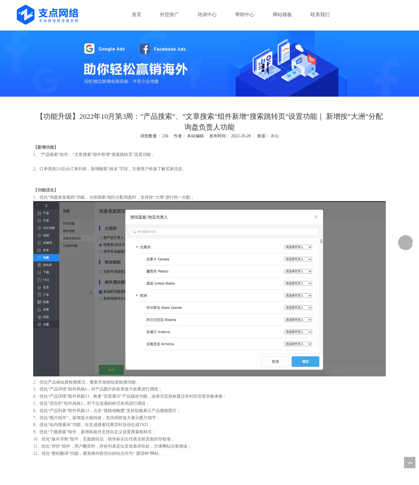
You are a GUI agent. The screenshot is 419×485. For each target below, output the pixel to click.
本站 (274, 136)
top (409, 462)
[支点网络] (209, 64)
